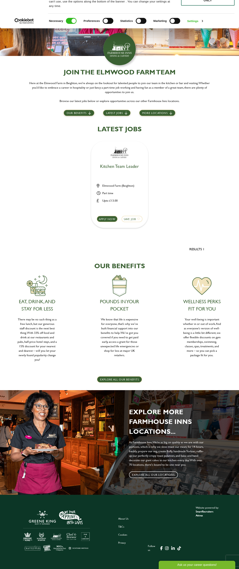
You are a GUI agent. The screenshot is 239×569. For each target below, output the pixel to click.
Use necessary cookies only (208, 23)
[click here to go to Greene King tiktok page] (179, 548)
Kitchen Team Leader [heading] (119, 166)
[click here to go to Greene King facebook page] (161, 548)
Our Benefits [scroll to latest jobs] (76, 113)
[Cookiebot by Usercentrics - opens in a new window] (24, 46)
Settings (192, 46)
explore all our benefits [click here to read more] (119, 379)
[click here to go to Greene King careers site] (56, 530)
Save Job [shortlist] (130, 219)
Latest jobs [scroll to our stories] (114, 113)
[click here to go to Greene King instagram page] (166, 548)
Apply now (107, 219)
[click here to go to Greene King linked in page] (173, 548)
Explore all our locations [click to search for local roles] (153, 475)
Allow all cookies (208, 9)
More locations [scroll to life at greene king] (155, 113)
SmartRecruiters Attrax (204, 513)
